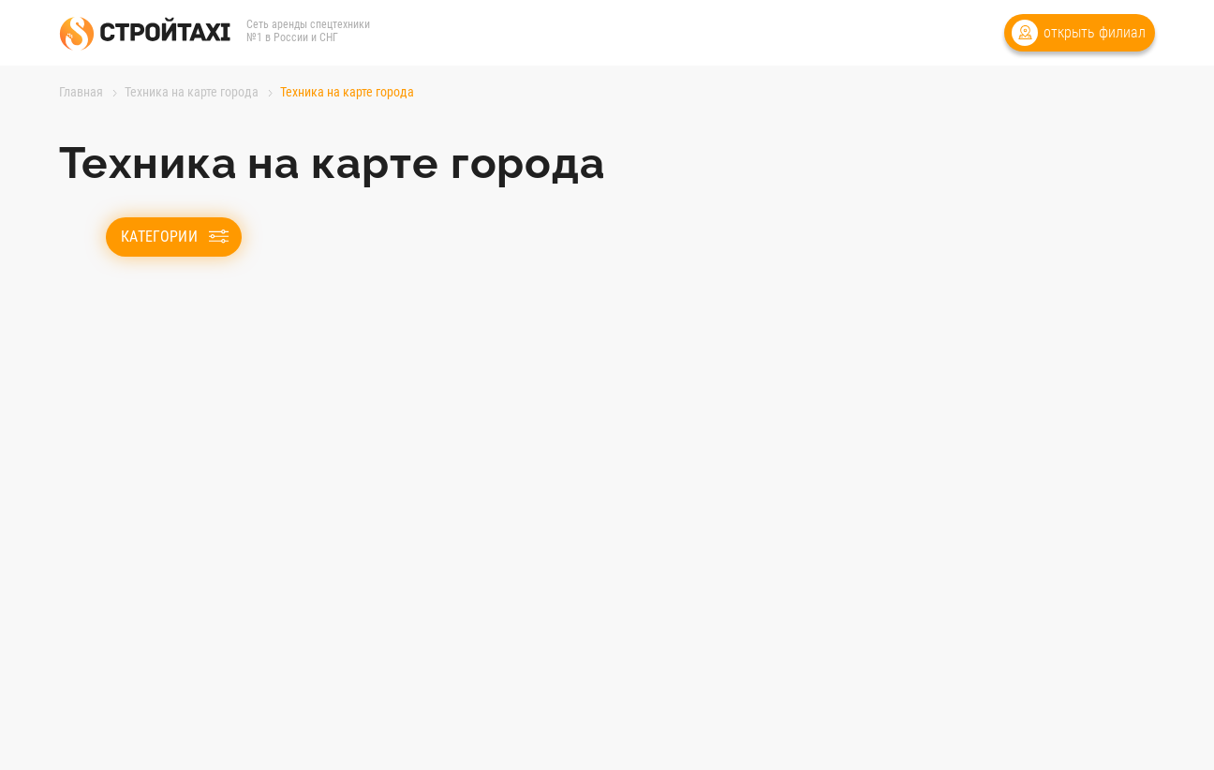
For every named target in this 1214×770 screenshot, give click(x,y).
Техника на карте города (192, 91)
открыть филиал (1095, 32)
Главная (81, 91)
